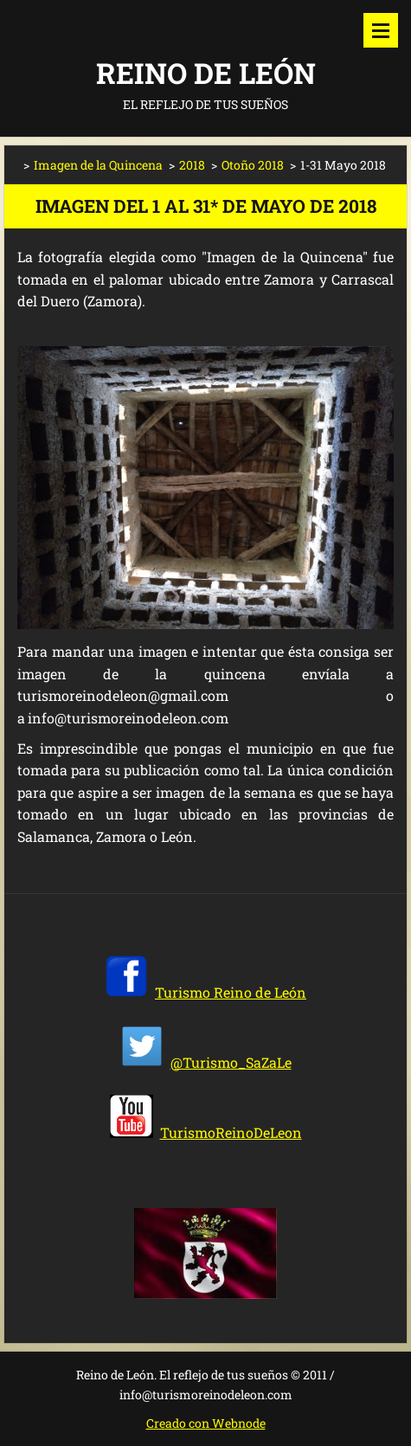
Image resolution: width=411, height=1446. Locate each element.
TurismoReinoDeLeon (231, 1132)
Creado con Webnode (206, 1423)
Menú (380, 30)
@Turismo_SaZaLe (231, 1062)
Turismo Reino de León (230, 992)
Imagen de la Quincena (98, 165)
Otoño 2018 (253, 165)
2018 (192, 165)
